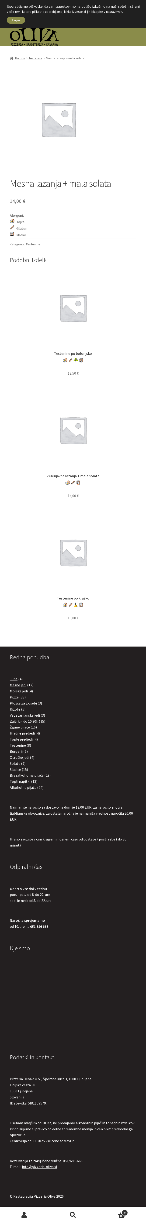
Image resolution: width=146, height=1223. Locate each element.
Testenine (35, 58)
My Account (24, 1215)
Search (73, 1215)
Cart (112, 1212)
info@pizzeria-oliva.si (39, 1166)
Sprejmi (16, 20)
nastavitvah (114, 12)
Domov (20, 58)
